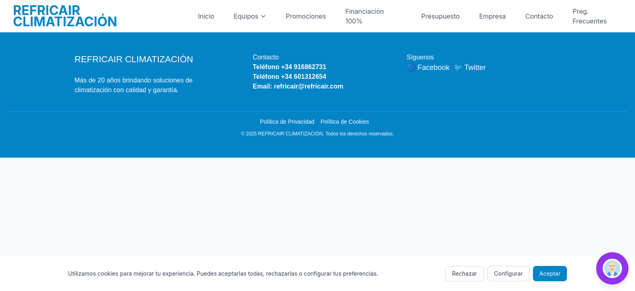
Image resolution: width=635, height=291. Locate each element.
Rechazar (464, 273)
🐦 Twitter (470, 67)
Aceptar (549, 273)
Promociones (306, 16)
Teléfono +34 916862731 (289, 66)
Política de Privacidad (287, 121)
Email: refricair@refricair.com (298, 86)
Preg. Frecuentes (590, 16)
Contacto (539, 16)
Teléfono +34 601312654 (289, 76)
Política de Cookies (344, 121)
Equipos (250, 16)
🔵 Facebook (428, 67)
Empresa (492, 16)
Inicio (206, 16)
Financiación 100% (364, 16)
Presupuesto (440, 16)
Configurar (508, 273)
